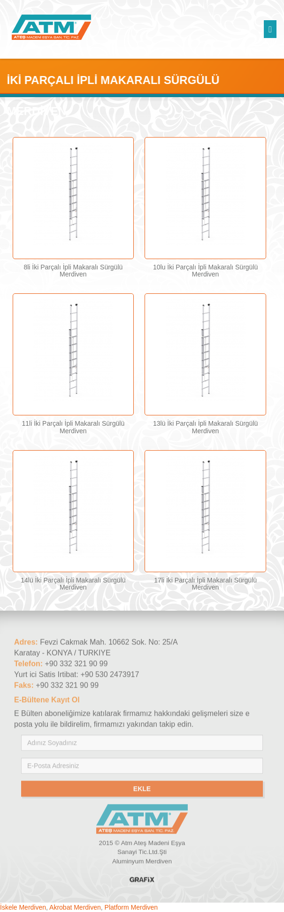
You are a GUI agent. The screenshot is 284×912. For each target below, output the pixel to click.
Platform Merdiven (131, 907)
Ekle (142, 790)
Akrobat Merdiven (75, 907)
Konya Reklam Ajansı (142, 880)
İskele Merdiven (23, 907)
